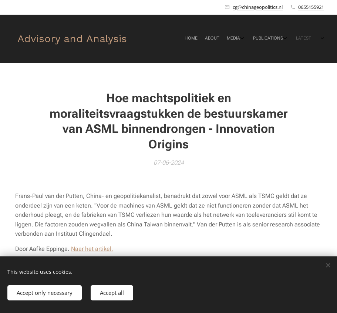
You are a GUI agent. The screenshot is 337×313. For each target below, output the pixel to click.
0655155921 (311, 7)
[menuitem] (277, 39)
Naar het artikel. (92, 248)
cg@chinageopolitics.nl (258, 7)
